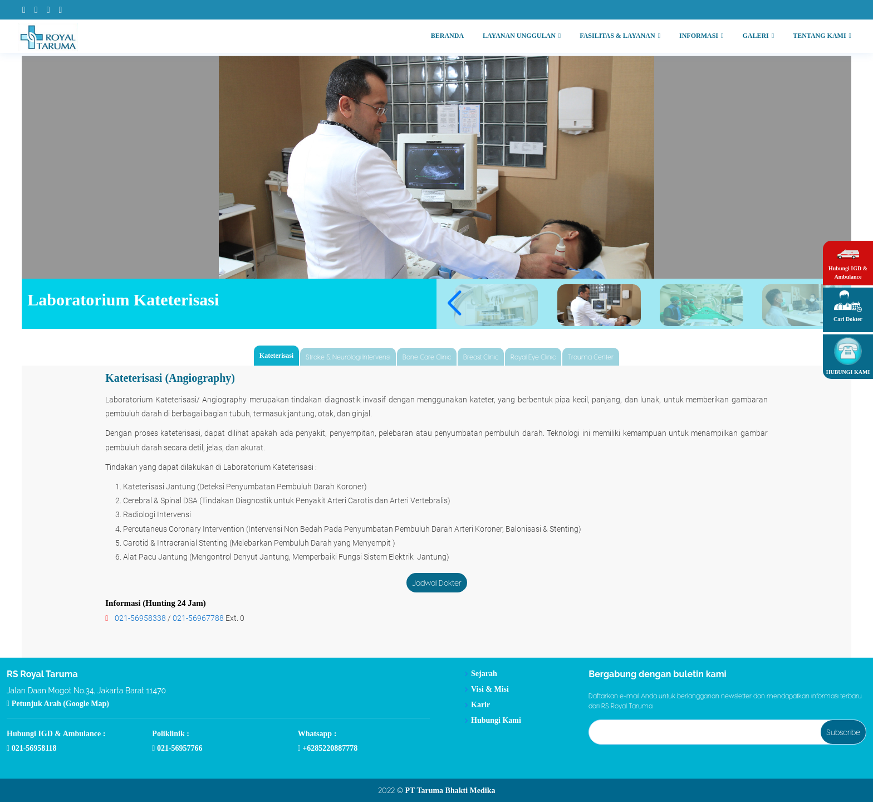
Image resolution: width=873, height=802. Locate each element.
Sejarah (484, 674)
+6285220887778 (328, 748)
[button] (454, 303)
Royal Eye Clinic (533, 357)
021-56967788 (198, 618)
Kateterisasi (276, 355)
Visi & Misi (490, 689)
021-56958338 (140, 618)
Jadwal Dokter (437, 582)
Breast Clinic (480, 357)
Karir (480, 705)
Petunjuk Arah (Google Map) (58, 704)
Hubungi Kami (496, 721)
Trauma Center (591, 357)
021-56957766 (177, 748)
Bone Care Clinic (427, 357)
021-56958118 (32, 748)
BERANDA (447, 36)
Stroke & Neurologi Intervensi (348, 357)
